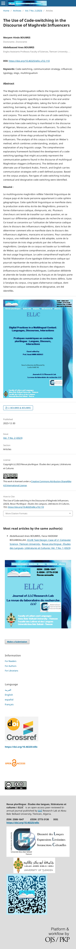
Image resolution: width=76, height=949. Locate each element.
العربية (8, 689)
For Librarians (11, 670)
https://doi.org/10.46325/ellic (21, 746)
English (9, 694)
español (9, 699)
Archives (17, 10)
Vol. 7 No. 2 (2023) (33, 10)
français (9, 704)
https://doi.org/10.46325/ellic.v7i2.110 (29, 60)
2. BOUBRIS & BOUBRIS (19, 407)
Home (6, 10)
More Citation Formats (16, 513)
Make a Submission (17, 641)
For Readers (10, 661)
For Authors (10, 665)
